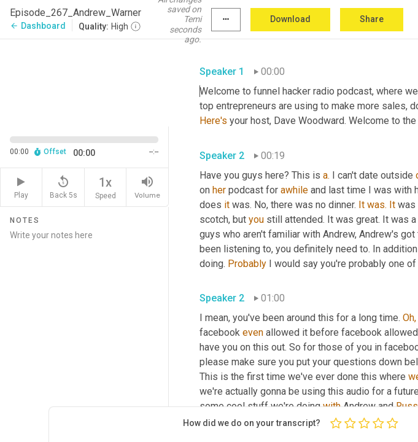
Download (290, 19)
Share (372, 19)
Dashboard (38, 26)
